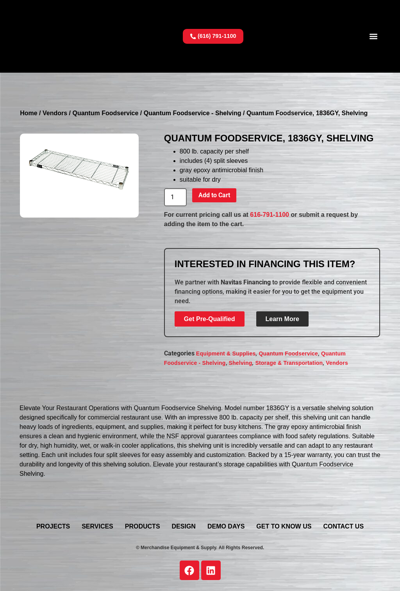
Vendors (55, 113)
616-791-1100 (269, 214)
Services (97, 526)
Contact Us (343, 526)
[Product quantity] (175, 197)
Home (28, 113)
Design (184, 526)
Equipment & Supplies (226, 353)
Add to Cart (214, 195)
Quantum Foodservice (105, 113)
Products (142, 526)
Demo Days (226, 526)
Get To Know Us (283, 526)
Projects (53, 526)
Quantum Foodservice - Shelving (192, 113)
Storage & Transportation (289, 363)
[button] (373, 36)
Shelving (240, 363)
